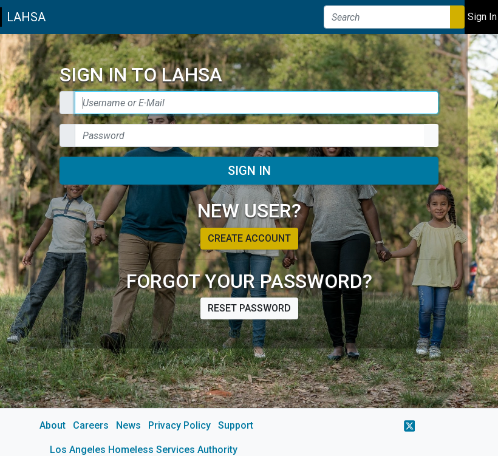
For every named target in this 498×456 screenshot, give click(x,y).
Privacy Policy (179, 425)
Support (235, 425)
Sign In (249, 170)
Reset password (249, 308)
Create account (249, 238)
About (52, 425)
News (128, 425)
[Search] (387, 17)
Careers (91, 425)
